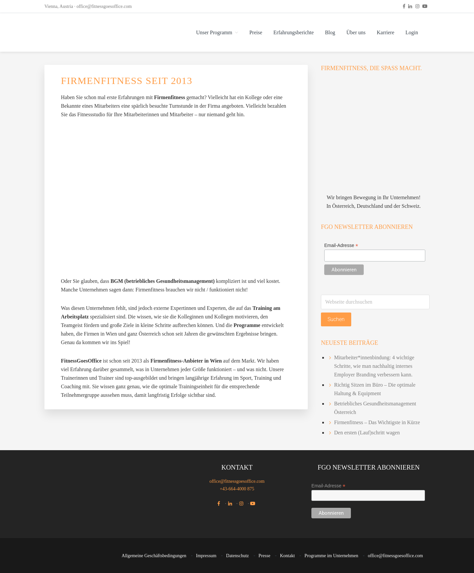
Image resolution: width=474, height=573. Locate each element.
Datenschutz (237, 556)
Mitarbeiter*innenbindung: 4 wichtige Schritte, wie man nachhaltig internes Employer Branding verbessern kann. (374, 366)
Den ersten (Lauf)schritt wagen (367, 432)
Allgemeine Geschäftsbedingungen (154, 556)
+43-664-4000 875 (237, 488)
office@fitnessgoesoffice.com (104, 6)
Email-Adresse (341, 245)
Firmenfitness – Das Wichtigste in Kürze (377, 422)
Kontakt (287, 556)
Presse (264, 556)
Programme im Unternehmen (331, 556)
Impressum (206, 556)
